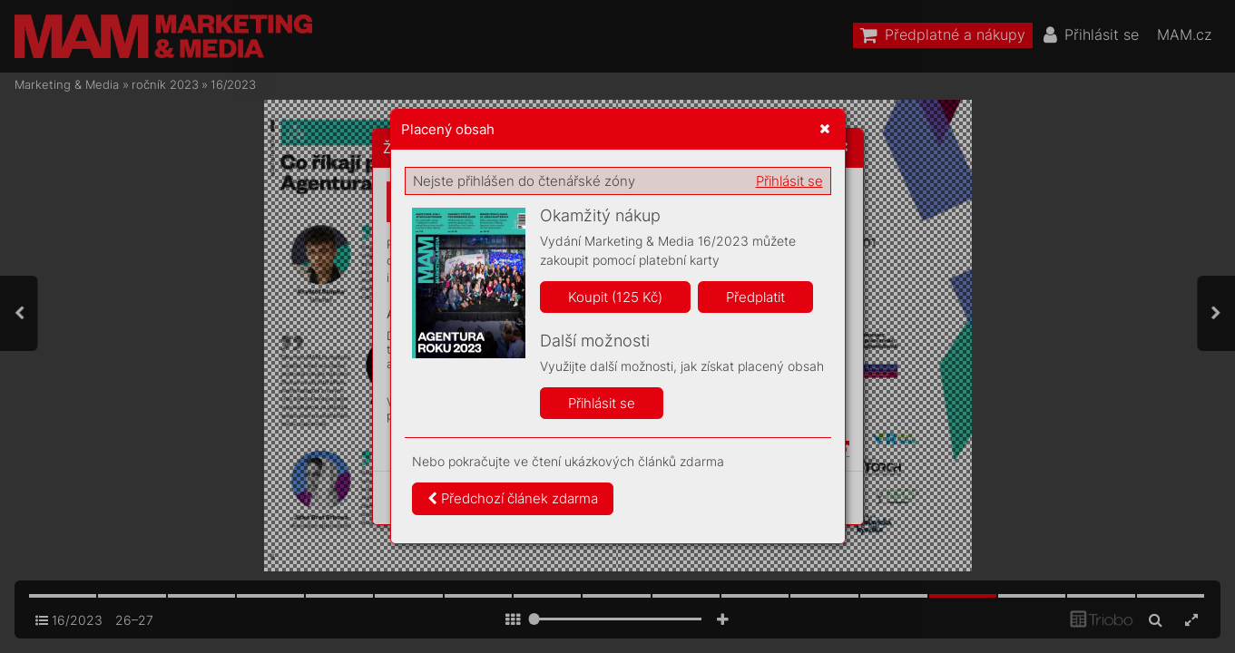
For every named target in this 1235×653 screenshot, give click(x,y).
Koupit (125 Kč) (615, 297)
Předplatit (755, 297)
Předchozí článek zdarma (512, 498)
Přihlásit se (789, 181)
